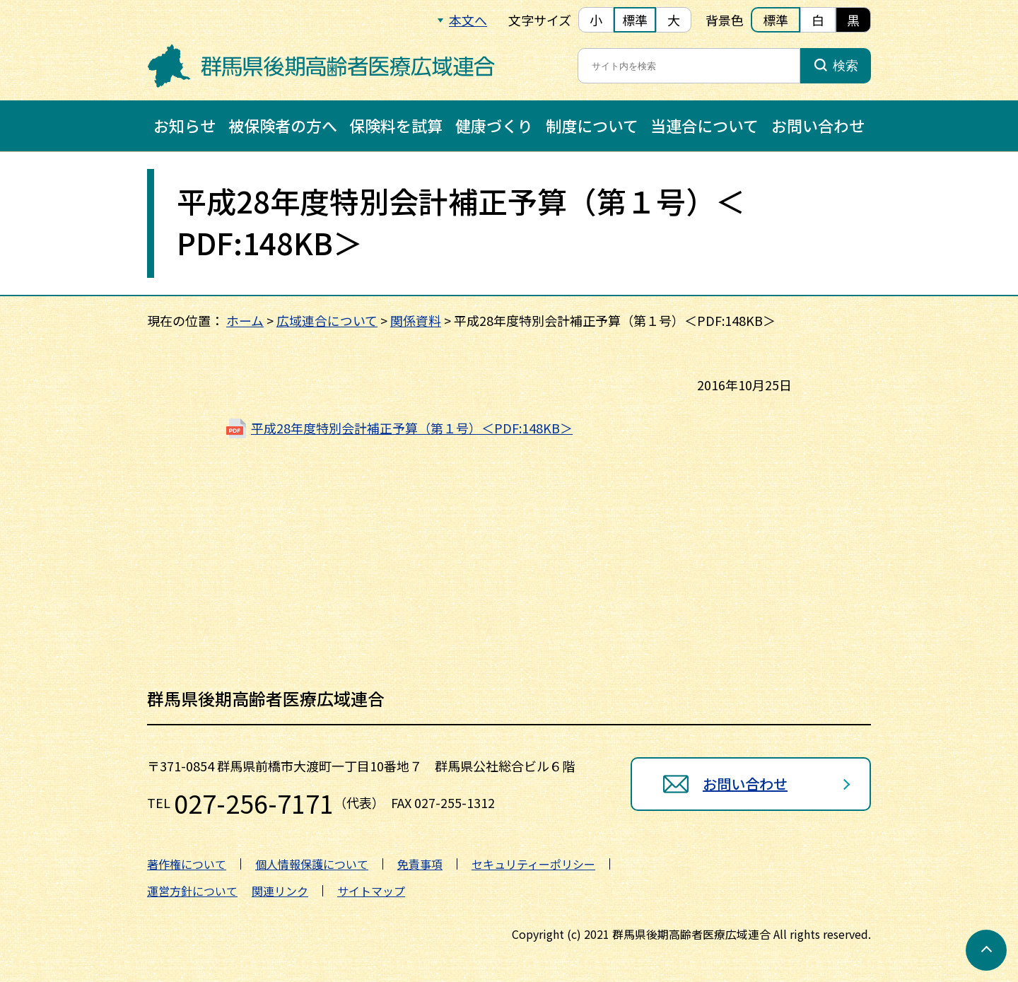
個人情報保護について (311, 863)
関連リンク (280, 890)
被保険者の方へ (282, 125)
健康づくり (494, 125)
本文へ (468, 20)
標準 (635, 20)
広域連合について (327, 320)
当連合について (704, 125)
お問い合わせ (818, 125)
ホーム (245, 320)
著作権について (186, 863)
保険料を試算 (396, 125)
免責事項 (420, 863)
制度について (592, 125)
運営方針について (192, 890)
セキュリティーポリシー (533, 863)
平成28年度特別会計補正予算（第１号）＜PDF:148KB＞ (412, 428)
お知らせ (184, 125)
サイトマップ (371, 890)
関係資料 (415, 320)
